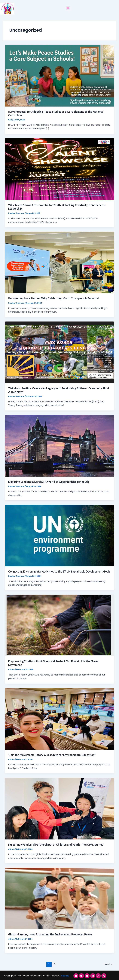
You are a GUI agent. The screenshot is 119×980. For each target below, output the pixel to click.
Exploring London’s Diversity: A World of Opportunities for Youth (48, 481)
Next (109, 964)
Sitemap (65, 975)
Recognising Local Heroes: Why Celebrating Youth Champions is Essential (53, 298)
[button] (68, 8)
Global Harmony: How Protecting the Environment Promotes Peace (50, 934)
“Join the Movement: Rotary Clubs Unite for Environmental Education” (51, 754)
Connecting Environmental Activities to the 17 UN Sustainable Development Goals (59, 571)
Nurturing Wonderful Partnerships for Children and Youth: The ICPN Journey (55, 844)
